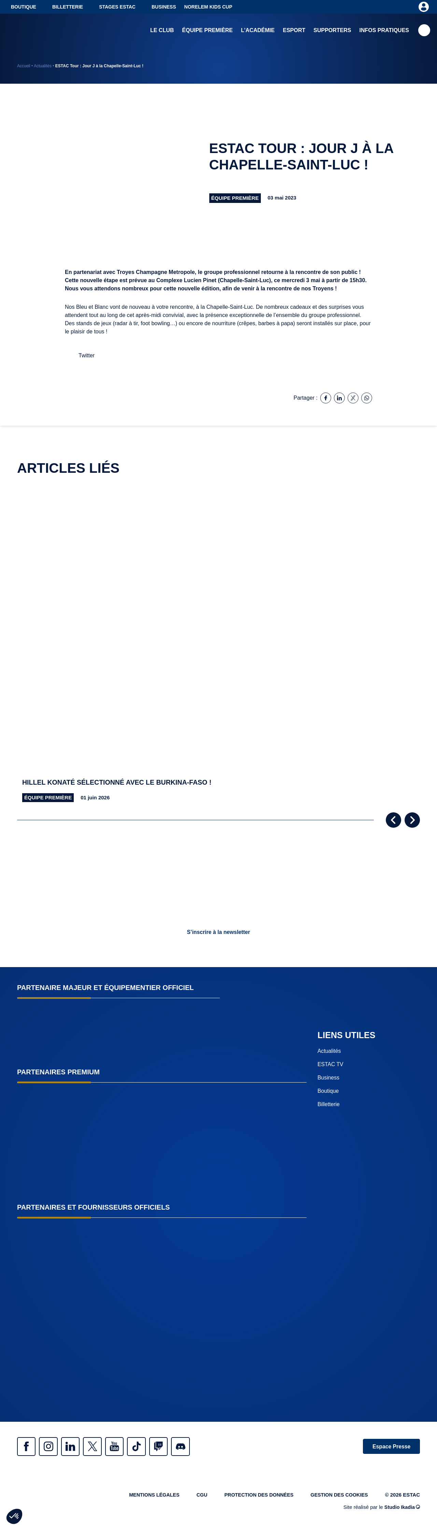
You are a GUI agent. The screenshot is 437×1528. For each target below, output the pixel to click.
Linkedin (75, 1446)
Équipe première (207, 30)
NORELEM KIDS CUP (208, 7)
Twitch (170, 1446)
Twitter (99, 1446)
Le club (162, 30)
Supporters (332, 30)
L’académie (258, 30)
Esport (294, 30)
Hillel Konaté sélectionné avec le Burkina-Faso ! (119, 782)
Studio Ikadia (401, 1509)
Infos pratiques (384, 30)
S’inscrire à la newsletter (218, 932)
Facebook (27, 1446)
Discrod (194, 1446)
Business (164, 7)
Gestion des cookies (338, 1496)
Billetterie (67, 7)
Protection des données (254, 1496)
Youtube (123, 1446)
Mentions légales (146, 1496)
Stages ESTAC (117, 7)
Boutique (23, 7)
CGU (195, 1496)
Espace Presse (390, 1446)
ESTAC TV (331, 1064)
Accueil (23, 66)
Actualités (43, 66)
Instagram (51, 1446)
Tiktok (147, 1446)
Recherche (424, 31)
